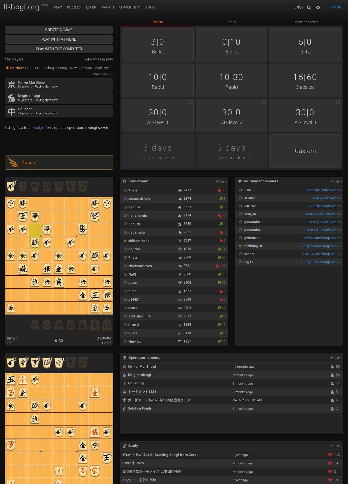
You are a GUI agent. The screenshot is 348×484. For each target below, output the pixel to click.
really (37, 127)
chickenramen (137, 266)
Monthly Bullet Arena (323, 190)
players (14, 59)
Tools (150, 7)
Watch (108, 7)
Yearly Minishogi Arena (322, 237)
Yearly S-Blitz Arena (325, 222)
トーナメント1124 (142, 391)
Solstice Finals (140, 408)
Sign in (335, 7)
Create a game (58, 30)
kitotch (131, 324)
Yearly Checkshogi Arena (321, 261)
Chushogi (136, 383)
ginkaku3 (248, 237)
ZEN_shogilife (136, 316)
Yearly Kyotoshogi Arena (321, 253)
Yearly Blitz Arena (326, 198)
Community (129, 7)
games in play (99, 59)
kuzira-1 (247, 206)
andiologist (249, 245)
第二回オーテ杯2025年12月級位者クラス (159, 400)
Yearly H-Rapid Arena (323, 229)
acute (130, 308)
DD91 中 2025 (133, 463)
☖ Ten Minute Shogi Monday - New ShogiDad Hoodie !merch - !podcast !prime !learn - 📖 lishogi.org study (59, 68)
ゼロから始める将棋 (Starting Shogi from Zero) (160, 454)
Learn (91, 7)
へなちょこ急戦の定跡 (139, 479)
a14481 (131, 299)
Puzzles (74, 7)
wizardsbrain (136, 198)
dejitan (131, 249)
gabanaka (133, 232)
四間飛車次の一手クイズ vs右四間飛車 (151, 471)
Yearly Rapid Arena (325, 206)
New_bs (131, 341)
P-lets (130, 190)
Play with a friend (59, 39)
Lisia (244, 190)
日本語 (298, 7)
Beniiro (131, 207)
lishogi (25, 7)
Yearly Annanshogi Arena (320, 245)
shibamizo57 (135, 240)
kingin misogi (139, 374)
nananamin (134, 215)
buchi (130, 291)
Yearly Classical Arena (323, 214)
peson (130, 282)
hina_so (246, 214)
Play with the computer (59, 49)
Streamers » (101, 74)
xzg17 (245, 261)
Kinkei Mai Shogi (142, 366)
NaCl (129, 274)
